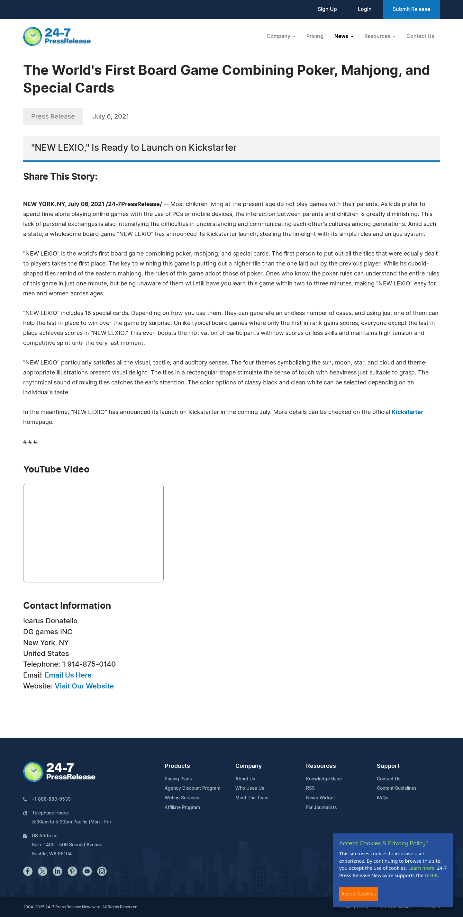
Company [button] (279, 36)
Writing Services (182, 798)
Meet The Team (251, 798)
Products (177, 766)
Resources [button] (378, 36)
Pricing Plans (178, 779)
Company (248, 766)
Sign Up (327, 9)
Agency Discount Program (192, 788)
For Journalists (321, 807)
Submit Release (411, 9)
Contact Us (420, 36)
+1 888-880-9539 (51, 799)
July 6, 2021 (111, 116)
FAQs (382, 798)
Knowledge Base (324, 779)
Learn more (421, 868)
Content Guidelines (397, 788)
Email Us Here (68, 675)
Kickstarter (407, 412)
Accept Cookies (358, 894)
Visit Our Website (84, 686)
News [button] (342, 36)
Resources (321, 766)
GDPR (431, 875)
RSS (310, 788)
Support (388, 766)
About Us (245, 779)
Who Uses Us (249, 788)
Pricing (314, 36)
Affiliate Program (182, 807)
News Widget (320, 798)
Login (365, 9)
